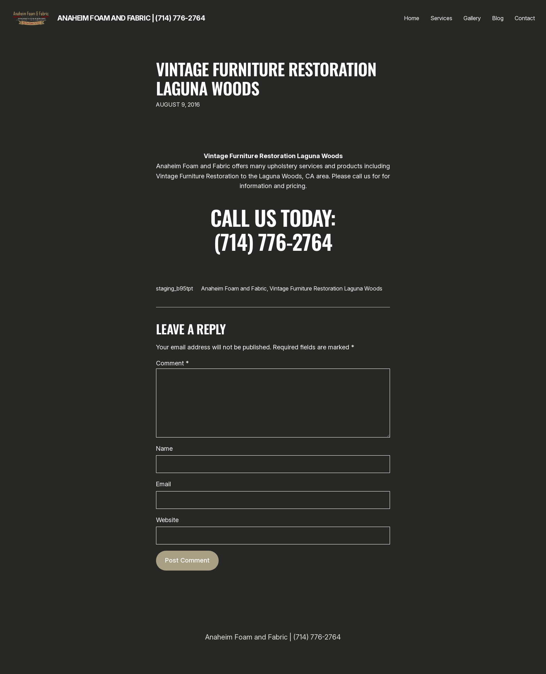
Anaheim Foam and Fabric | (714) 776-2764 (131, 18)
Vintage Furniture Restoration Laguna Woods (266, 78)
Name (164, 448)
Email (163, 484)
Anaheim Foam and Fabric (234, 288)
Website (167, 520)
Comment (172, 363)
